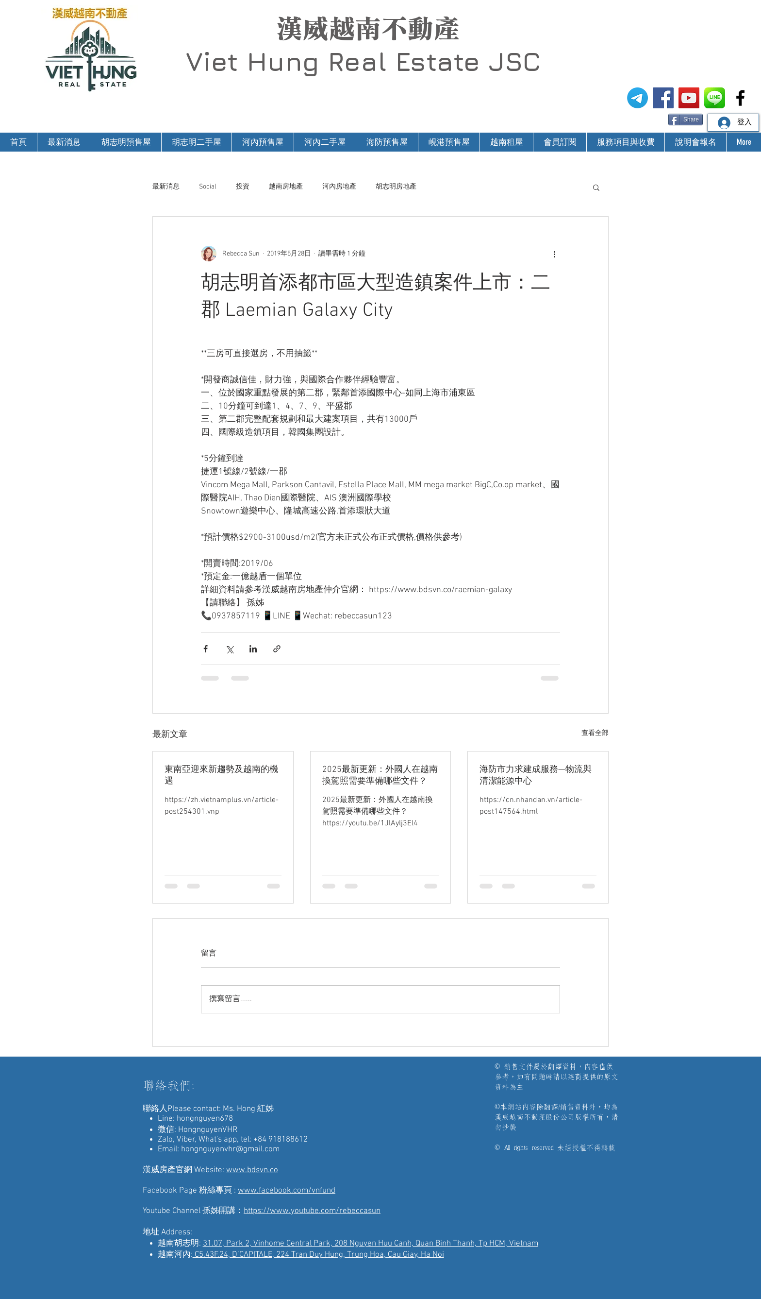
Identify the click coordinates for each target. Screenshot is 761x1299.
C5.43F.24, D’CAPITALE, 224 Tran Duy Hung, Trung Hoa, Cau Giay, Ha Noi (318, 1255)
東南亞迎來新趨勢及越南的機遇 (221, 775)
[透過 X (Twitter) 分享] (229, 648)
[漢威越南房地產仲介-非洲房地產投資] (740, 97)
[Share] (685, 119)
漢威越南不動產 (368, 29)
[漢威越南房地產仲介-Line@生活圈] (714, 97)
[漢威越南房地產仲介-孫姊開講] (688, 97)
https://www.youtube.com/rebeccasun (312, 1211)
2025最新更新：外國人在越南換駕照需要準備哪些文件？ (380, 775)
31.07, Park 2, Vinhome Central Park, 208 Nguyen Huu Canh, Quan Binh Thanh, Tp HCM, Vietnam (370, 1243)
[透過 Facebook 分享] (205, 648)
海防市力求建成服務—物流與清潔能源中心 (536, 775)
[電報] (637, 97)
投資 (242, 187)
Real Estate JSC (434, 61)
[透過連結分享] (276, 648)
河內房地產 (339, 187)
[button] (596, 187)
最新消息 (166, 187)
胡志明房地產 (396, 187)
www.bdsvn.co (252, 1170)
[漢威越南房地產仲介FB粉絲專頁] (663, 97)
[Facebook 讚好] (649, 118)
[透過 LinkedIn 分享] (253, 648)
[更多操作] (554, 253)
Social (207, 187)
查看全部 (595, 733)
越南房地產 (286, 187)
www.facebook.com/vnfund (286, 1191)
